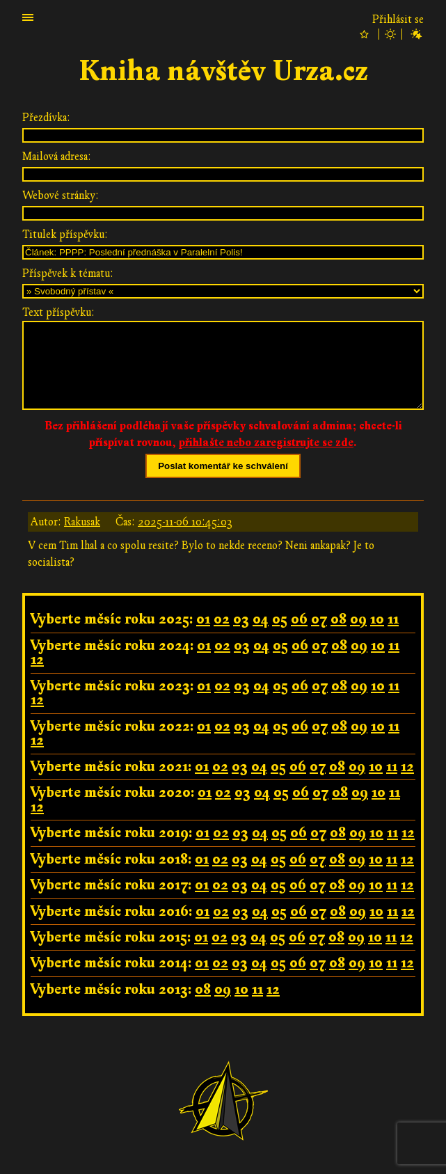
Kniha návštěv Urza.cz (223, 71)
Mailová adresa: (56, 156)
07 (319, 619)
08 (338, 619)
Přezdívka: (46, 117)
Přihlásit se (398, 19)
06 (299, 619)
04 (261, 619)
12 (37, 659)
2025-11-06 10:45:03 (185, 522)
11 (393, 619)
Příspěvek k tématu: (67, 273)
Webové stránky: (60, 195)
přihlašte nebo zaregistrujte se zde (266, 443)
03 (241, 619)
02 (222, 619)
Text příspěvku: (58, 312)
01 (203, 619)
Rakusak (82, 522)
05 (279, 619)
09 (358, 619)
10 (377, 619)
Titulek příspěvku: (65, 234)
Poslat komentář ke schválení (223, 466)
